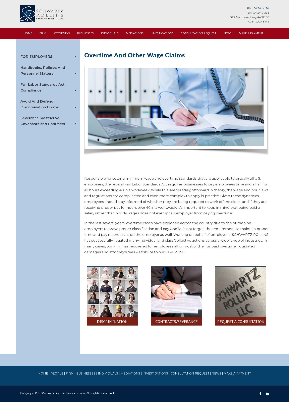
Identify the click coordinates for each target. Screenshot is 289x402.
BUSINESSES (87, 33)
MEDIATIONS (136, 33)
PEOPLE (65, 373)
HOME (28, 33)
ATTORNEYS (61, 33)
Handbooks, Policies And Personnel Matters (40, 82)
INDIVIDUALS (111, 33)
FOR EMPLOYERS (35, 68)
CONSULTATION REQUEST (200, 33)
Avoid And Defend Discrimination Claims (47, 115)
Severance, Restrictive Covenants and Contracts (47, 132)
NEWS (230, 33)
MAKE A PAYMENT (36, 44)
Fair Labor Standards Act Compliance (40, 99)
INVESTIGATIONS (163, 33)
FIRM (42, 33)
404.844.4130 (261, 8)
